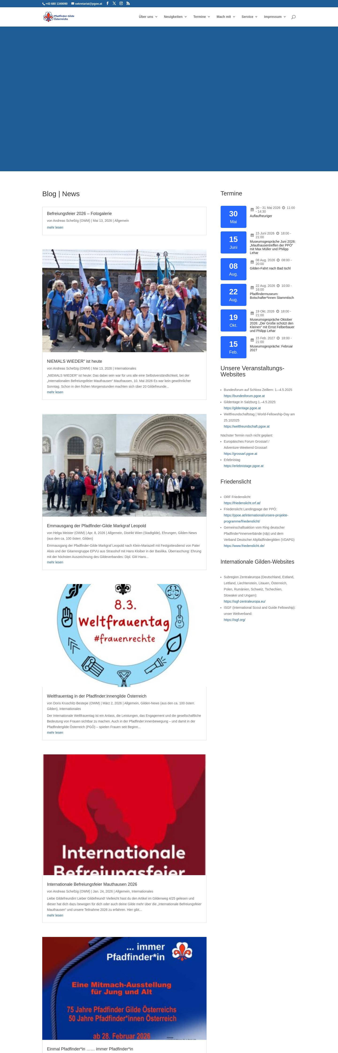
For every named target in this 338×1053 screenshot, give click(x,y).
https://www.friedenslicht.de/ (244, 546)
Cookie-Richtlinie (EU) (180, 1034)
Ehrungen (54, 332)
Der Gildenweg (257, 987)
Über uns (146, 17)
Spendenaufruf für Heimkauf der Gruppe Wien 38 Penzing (77, 796)
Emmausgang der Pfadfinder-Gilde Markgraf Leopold (79, 312)
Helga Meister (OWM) (69, 321)
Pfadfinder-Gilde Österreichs (63, 956)
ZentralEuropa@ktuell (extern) (268, 1009)
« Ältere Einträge (54, 891)
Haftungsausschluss (141, 1034)
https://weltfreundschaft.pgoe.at (247, 426)
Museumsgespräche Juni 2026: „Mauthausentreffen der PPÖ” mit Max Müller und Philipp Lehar (273, 247)
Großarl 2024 (189, 959)
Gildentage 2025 (191, 945)
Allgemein (56, 226)
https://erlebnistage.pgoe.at (244, 466)
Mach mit (224, 17)
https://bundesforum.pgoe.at (244, 396)
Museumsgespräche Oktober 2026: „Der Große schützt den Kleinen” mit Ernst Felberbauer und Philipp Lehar (272, 325)
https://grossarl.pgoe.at (240, 454)
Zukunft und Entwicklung (92, 671)
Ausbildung (55, 666)
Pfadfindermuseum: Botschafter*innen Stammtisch (272, 296)
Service (248, 17)
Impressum (273, 17)
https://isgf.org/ (235, 620)
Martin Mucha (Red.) (68, 660)
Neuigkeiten (173, 17)
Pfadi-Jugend (97, 817)
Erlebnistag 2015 (191, 967)
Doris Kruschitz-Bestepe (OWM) (165, 415)
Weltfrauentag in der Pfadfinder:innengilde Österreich (166, 406)
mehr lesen (55, 233)
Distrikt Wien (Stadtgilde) (81, 326)
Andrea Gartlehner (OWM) (161, 703)
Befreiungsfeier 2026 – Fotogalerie (79, 213)
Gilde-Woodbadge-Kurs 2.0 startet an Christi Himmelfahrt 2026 (79, 651)
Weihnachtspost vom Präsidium (165, 696)
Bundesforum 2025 (193, 938)
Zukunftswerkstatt (259, 939)
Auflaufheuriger (261, 216)
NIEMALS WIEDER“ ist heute (163, 263)
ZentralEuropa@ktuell (262, 995)
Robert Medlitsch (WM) (159, 560)
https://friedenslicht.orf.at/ (242, 503)
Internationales (84, 486)
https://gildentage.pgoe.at (242, 408)
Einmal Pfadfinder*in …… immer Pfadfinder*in (166, 551)
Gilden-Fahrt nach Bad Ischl (270, 268)
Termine (199, 17)
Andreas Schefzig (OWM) (71, 220)
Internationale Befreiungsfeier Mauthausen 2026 (74, 471)
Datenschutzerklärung (101, 1034)
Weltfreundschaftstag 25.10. (199, 952)
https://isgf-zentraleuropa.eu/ (244, 601)
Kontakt (72, 1034)
